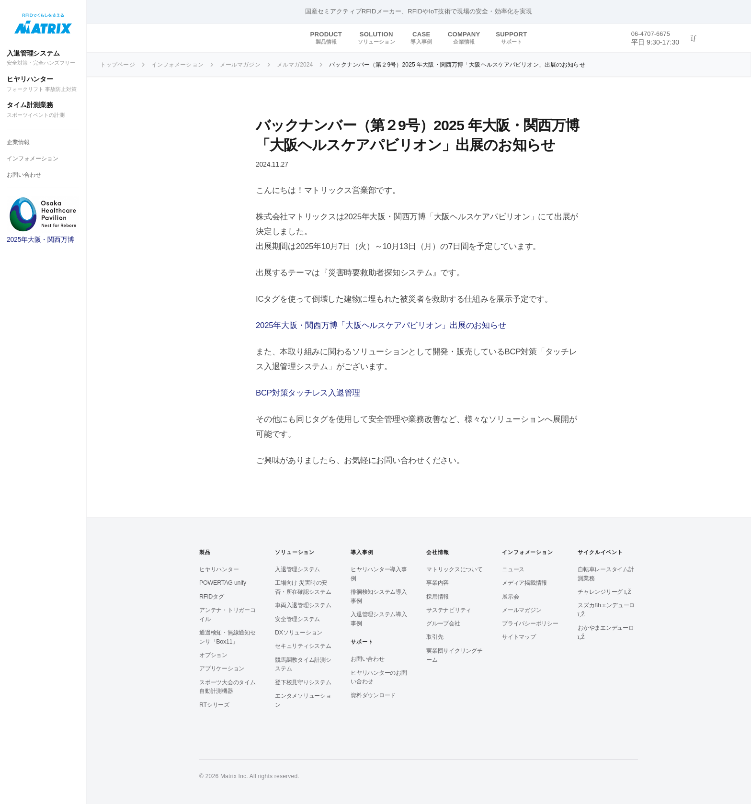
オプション (213, 655)
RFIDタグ (211, 596)
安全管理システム (297, 619)
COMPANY (464, 38)
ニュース (513, 569)
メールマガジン (521, 610)
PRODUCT (326, 38)
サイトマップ (519, 637)
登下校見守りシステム (303, 682)
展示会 (510, 596)
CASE (421, 38)
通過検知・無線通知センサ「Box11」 (227, 637)
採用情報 (437, 596)
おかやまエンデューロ (606, 632)
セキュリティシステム (303, 646)
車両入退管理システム (303, 605)
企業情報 (18, 142)
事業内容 (437, 582)
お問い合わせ (24, 174)
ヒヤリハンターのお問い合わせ (379, 677)
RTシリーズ (214, 705)
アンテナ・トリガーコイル (227, 615)
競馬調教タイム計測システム (303, 664)
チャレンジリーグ (604, 592)
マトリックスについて (454, 569)
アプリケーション (221, 668)
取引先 (434, 637)
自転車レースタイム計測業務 (606, 574)
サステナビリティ (448, 610)
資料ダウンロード (373, 695)
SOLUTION (376, 38)
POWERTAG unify (222, 582)
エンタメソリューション (303, 700)
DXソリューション (298, 632)
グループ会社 (443, 623)
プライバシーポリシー (530, 623)
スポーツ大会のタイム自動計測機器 (227, 687)
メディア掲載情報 (524, 582)
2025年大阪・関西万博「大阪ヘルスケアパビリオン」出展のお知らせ (381, 325)
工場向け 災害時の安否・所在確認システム (303, 587)
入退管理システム (43, 58)
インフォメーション (32, 158)
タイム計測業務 (43, 110)
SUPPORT (511, 38)
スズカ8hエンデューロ (606, 609)
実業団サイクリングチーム (454, 655)
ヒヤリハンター (43, 84)
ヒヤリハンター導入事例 (379, 574)
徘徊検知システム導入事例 (379, 596)
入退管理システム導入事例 (379, 619)
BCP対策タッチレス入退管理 (308, 392)
